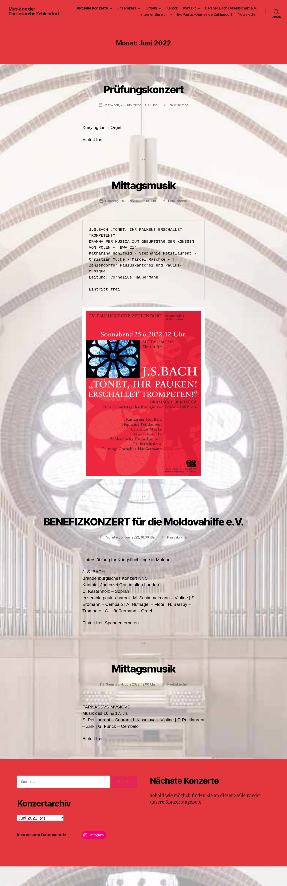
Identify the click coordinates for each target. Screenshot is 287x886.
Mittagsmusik (143, 188)
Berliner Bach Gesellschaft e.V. (231, 10)
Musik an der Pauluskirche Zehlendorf (23, 13)
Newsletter (247, 16)
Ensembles (126, 10)
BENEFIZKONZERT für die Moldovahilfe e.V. (143, 532)
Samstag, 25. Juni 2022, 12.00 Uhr (130, 205)
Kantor (172, 10)
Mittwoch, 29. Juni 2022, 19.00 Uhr (130, 109)
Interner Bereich (154, 16)
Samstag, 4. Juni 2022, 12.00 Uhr (130, 704)
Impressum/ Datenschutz (43, 854)
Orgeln (151, 10)
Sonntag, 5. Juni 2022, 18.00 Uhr (130, 557)
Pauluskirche (179, 109)
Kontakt (189, 10)
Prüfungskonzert (143, 92)
